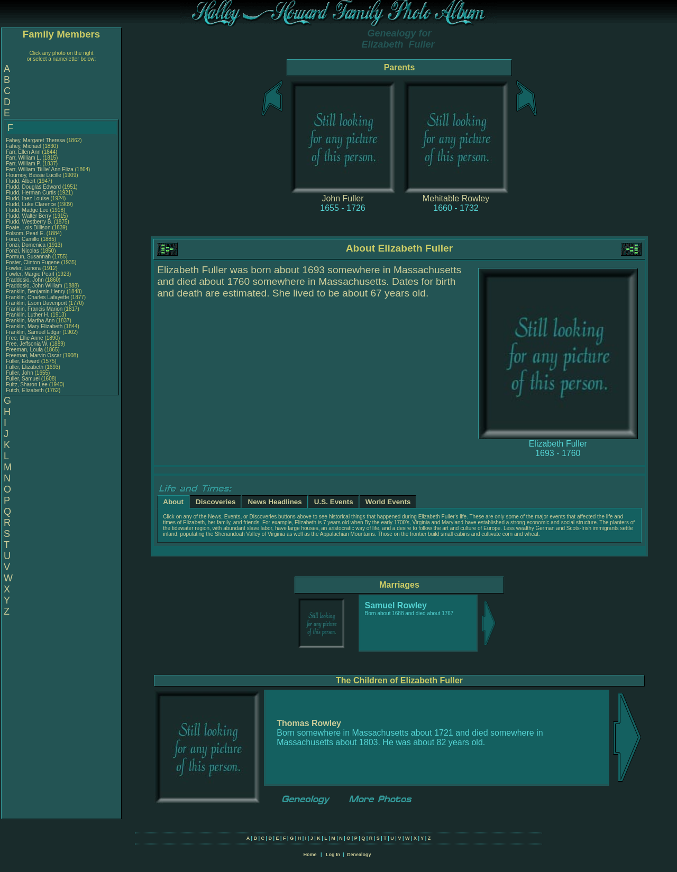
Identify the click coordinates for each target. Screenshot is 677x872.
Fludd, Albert (21, 181)
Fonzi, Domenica (26, 245)
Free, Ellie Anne (24, 338)
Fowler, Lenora (24, 268)
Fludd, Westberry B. (29, 222)
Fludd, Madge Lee (27, 210)
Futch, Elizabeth (25, 390)
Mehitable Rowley (456, 198)
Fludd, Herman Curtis (31, 193)
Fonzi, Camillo (23, 239)
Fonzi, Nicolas (23, 251)
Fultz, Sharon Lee (27, 384)
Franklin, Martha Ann (30, 320)
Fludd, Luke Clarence (31, 204)
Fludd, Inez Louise (27, 198)
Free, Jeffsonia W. (27, 344)
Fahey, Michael (24, 146)
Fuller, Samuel (23, 379)
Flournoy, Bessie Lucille (33, 175)
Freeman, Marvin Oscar (33, 355)
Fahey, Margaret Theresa (35, 140)
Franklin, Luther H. (27, 315)
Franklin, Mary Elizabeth (34, 326)
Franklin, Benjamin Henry (35, 291)
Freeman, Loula (25, 349)
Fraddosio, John (25, 280)
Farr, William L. (23, 158)
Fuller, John (20, 373)
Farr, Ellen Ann (23, 152)
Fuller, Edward (23, 361)
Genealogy (359, 854)
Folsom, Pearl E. (25, 233)
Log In (333, 854)
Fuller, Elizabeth (25, 367)
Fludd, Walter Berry (28, 216)
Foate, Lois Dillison (28, 227)
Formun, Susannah (29, 256)
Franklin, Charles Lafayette (37, 297)
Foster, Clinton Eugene (33, 262)
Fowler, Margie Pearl (30, 274)
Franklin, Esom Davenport (36, 303)
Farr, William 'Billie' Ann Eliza (40, 169)
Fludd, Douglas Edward (33, 187)
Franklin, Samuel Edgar (33, 332)
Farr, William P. (23, 163)
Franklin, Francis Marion (34, 309)
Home (309, 854)
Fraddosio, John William (34, 286)
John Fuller (342, 198)
